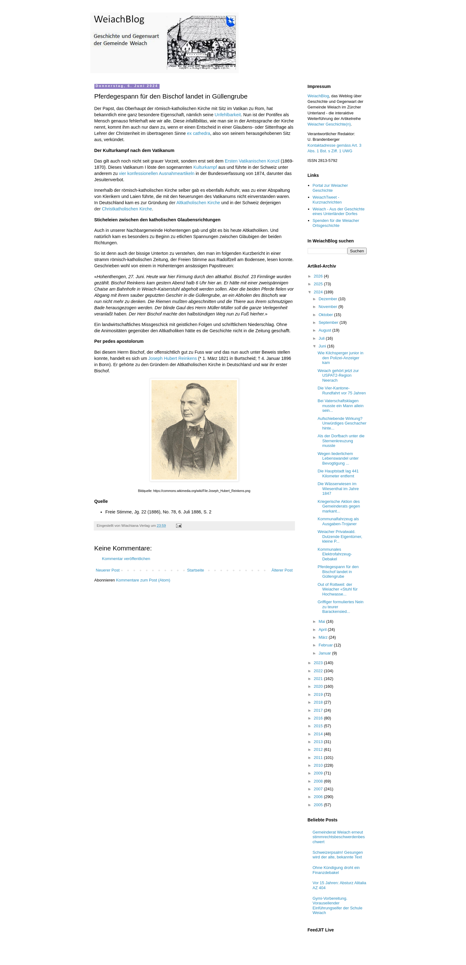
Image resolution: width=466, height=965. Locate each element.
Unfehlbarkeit (228, 114)
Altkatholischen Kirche (198, 202)
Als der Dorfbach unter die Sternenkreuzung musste (341, 441)
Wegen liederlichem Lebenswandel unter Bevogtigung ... (338, 458)
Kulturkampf (205, 167)
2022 (319, 671)
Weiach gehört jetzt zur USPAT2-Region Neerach (338, 375)
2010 (319, 765)
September (329, 322)
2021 (319, 678)
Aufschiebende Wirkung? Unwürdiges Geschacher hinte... (342, 423)
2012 (319, 749)
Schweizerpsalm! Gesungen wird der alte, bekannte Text (338, 855)
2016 (319, 718)
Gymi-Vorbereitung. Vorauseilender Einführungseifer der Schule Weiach (337, 905)
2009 (319, 773)
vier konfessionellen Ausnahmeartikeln (156, 173)
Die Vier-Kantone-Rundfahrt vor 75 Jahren (342, 390)
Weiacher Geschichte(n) (329, 124)
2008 (319, 781)
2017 (319, 710)
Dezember (328, 298)
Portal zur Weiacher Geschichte (330, 188)
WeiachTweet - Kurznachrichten (327, 199)
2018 (319, 702)
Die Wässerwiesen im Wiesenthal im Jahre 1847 (338, 488)
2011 (319, 757)
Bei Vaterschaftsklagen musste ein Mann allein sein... (341, 405)
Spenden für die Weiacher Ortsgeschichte (336, 223)
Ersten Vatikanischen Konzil (252, 161)
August (325, 330)
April (323, 629)
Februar (326, 645)
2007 (319, 789)
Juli (322, 338)
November (328, 306)
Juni (323, 346)
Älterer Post (282, 570)
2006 (319, 796)
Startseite (195, 570)
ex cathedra (198, 133)
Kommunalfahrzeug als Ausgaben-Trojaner (338, 521)
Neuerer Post (108, 570)
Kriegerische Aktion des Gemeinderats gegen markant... (339, 506)
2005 (319, 804)
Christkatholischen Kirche (127, 208)
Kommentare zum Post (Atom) (143, 580)
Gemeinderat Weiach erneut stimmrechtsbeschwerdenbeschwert (339, 837)
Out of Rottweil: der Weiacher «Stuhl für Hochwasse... (338, 589)
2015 (319, 726)
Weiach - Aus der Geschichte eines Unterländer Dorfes (338, 211)
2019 (319, 694)
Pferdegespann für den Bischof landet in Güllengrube (338, 571)
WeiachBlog (318, 96)
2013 (319, 741)
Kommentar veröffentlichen (126, 558)
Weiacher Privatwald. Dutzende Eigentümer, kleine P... (340, 536)
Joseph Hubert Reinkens (172, 358)
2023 (319, 662)
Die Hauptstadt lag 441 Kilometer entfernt (338, 473)
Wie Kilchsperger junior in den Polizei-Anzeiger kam (340, 358)
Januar (325, 653)
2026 (319, 276)
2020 (319, 686)
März (324, 637)
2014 (319, 734)
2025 (319, 284)
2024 (319, 292)
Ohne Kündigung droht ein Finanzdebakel (336, 870)
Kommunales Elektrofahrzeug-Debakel (335, 554)
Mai (322, 621)
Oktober (326, 314)
